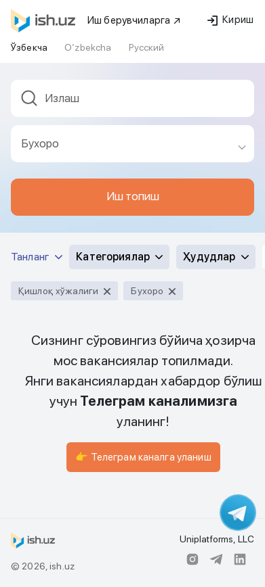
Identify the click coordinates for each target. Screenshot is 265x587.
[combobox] (132, 102)
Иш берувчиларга (134, 20)
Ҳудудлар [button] (215, 256)
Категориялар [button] (119, 256)
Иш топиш (132, 196)
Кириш (230, 20)
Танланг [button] (36, 256)
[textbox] (132, 98)
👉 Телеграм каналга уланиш (143, 457)
